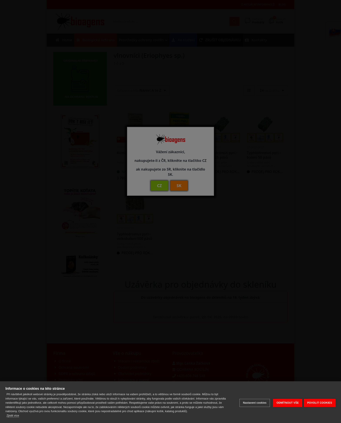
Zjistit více (13, 415)
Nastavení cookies (253, 402)
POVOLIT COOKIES (319, 402)
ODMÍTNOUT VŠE (286, 402)
